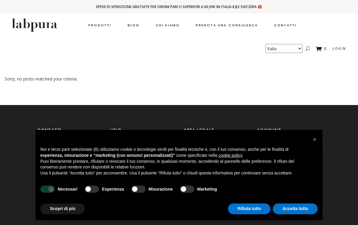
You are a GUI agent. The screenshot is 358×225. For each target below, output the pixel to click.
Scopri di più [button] (62, 208)
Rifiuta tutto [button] (249, 208)
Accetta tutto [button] (295, 208)
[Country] (284, 48)
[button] (314, 139)
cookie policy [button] (230, 155)
